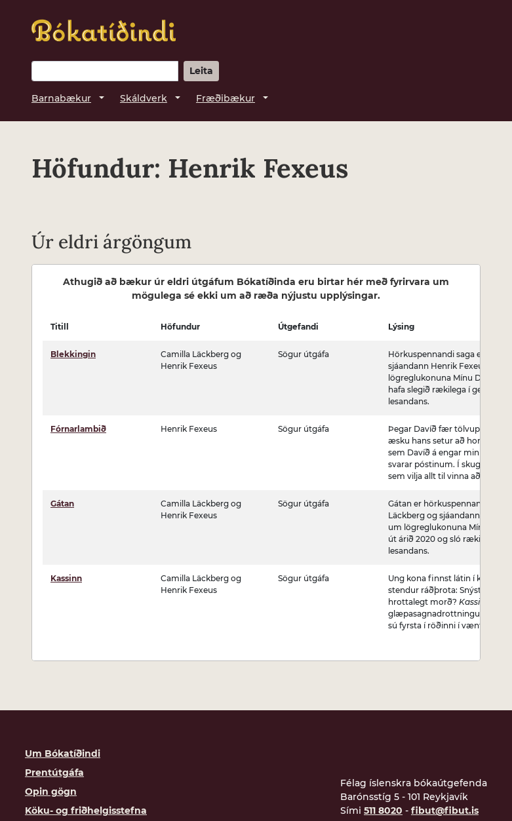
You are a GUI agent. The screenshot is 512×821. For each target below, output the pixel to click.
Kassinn (66, 578)
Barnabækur (61, 98)
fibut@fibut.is (445, 810)
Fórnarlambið (78, 429)
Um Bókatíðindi (62, 753)
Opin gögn (51, 791)
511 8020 (383, 810)
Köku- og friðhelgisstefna (86, 810)
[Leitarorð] (104, 71)
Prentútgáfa (54, 772)
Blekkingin (73, 354)
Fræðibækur (225, 98)
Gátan (62, 503)
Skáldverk (143, 98)
